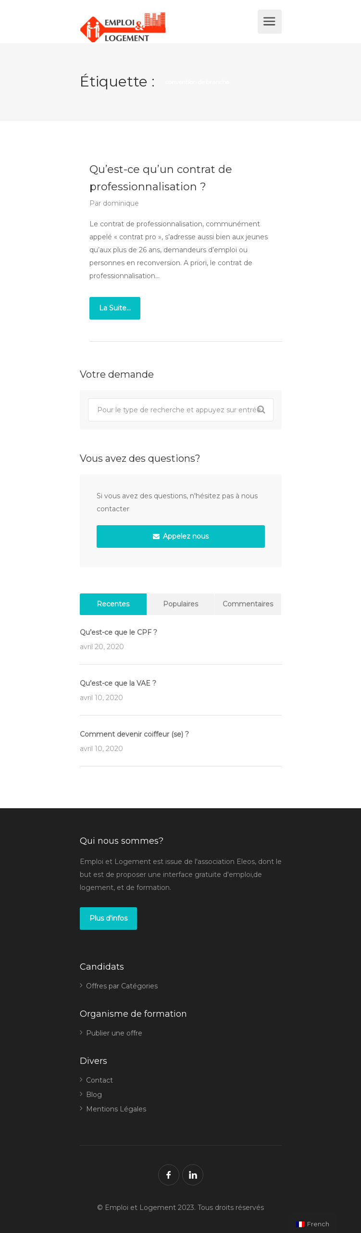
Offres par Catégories (122, 986)
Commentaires (248, 604)
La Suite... (115, 308)
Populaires (180, 604)
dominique (121, 203)
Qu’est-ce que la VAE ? (118, 683)
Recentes (113, 604)
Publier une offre (114, 1033)
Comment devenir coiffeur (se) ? (134, 734)
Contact (99, 1080)
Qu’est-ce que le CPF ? (118, 632)
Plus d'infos (108, 918)
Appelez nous (181, 536)
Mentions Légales (116, 1109)
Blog (94, 1094)
